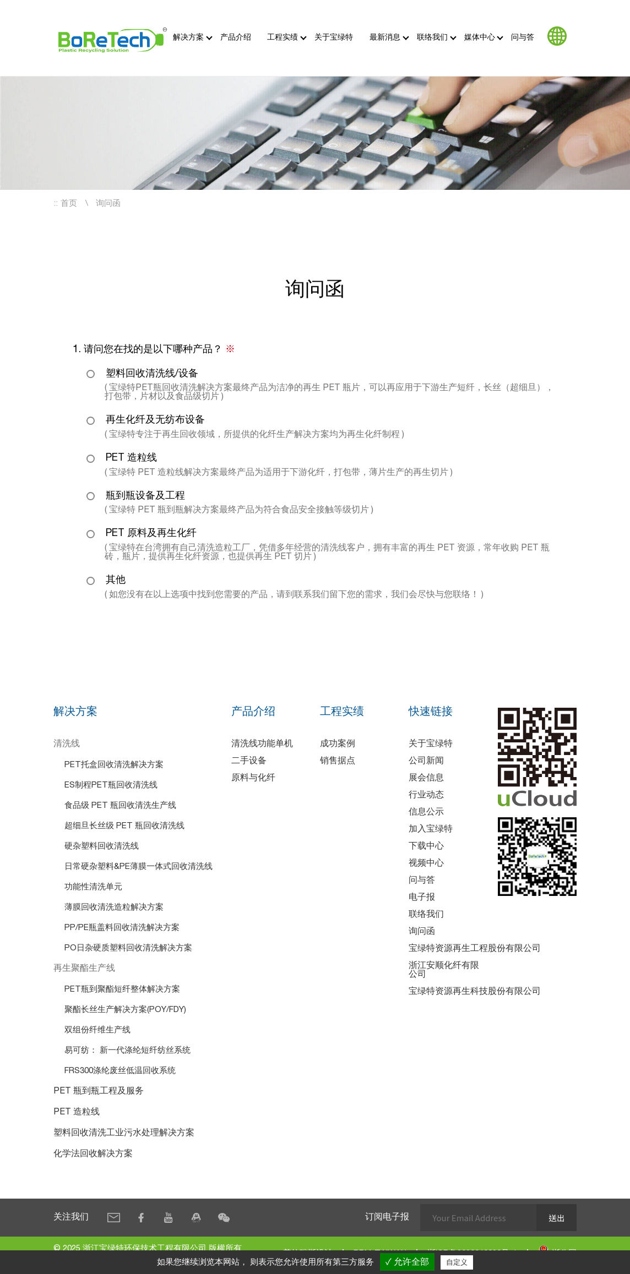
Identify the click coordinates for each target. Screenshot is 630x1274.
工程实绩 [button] (282, 38)
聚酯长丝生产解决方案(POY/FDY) (125, 1010)
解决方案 (188, 38)
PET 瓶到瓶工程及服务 (98, 1091)
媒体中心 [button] (479, 38)
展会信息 (426, 778)
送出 (556, 1217)
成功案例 (337, 744)
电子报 (422, 898)
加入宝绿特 (431, 829)
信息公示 (426, 812)
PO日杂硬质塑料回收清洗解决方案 (128, 948)
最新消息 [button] (385, 38)
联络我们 (426, 915)
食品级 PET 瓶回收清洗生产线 (120, 806)
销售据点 (337, 761)
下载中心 (426, 847)
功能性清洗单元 (93, 887)
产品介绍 (235, 38)
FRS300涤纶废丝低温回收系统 (120, 1071)
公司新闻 (426, 761)
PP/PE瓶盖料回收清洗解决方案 (122, 928)
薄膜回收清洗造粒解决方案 (114, 908)
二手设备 (249, 761)
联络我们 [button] (432, 38)
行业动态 (426, 795)
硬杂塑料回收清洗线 (101, 847)
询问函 (422, 932)
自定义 (457, 1262)
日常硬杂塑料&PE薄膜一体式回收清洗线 (138, 867)
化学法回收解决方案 (93, 1154)
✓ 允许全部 (407, 1261)
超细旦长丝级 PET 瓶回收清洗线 (124, 826)
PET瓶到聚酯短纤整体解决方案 (122, 990)
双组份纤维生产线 (97, 1030)
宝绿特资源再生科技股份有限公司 (475, 992)
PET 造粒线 (76, 1112)
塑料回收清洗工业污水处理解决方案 (123, 1133)
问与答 (522, 38)
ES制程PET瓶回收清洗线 (111, 785)
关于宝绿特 (333, 38)
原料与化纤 (253, 778)
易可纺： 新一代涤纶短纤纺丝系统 (127, 1051)
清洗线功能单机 (262, 744)
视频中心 (426, 864)
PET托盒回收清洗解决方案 (114, 765)
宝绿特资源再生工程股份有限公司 (475, 949)
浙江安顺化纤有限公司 (444, 971)
